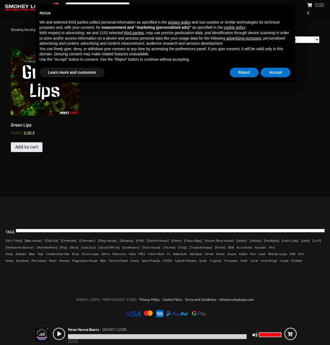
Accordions (244, 247)
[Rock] (74, 247)
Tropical (215, 261)
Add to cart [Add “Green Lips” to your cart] (26, 147)
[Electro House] (158, 241)
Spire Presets (151, 261)
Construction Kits (57, 254)
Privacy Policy (149, 299)
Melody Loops (277, 254)
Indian (243, 254)
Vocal (254, 261)
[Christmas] (69, 241)
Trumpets (230, 261)
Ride (103, 261)
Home (220, 254)
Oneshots (22, 261)
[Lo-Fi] (316, 241)
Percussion (38, 261)
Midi (292, 254)
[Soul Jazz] (88, 247)
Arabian (21, 254)
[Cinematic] (87, 241)
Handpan (196, 254)
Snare (134, 261)
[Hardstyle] (271, 241)
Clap (40, 254)
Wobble (296, 261)
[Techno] (169, 247)
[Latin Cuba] (290, 241)
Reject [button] (244, 72)
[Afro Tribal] (13, 241)
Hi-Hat (209, 254)
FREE (141, 254)
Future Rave (156, 254)
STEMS (167, 261)
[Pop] (63, 247)
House (231, 254)
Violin (244, 261)
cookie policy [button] (234, 27)
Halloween (180, 254)
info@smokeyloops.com (236, 299)
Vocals (284, 261)
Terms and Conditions (200, 299)
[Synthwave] (130, 247)
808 (231, 247)
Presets (64, 261)
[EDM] (140, 241)
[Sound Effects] (109, 247)
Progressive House (84, 261)
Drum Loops (90, 254)
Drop (75, 254)
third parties (134, 33)
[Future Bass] (193, 241)
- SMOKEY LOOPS (97, 329)
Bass (32, 254)
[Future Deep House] (219, 241)
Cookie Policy (172, 299)
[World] (220, 247)
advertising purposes (243, 38)
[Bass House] (33, 241)
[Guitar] (241, 241)
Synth (203, 261)
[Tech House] (151, 247)
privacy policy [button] (179, 22)
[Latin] (305, 241)
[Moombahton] (47, 247)
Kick (253, 254)
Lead (262, 254)
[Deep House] (107, 241)
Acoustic (260, 247)
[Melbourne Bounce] (19, 247)
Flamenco (119, 254)
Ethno (106, 254)
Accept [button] (275, 72)
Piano (53, 261)
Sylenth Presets (185, 261)
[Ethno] (176, 241)
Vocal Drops (268, 261)
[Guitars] (255, 241)
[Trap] (182, 247)
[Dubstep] (126, 241)
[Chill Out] (51, 241)
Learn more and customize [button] (72, 72)
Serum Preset (118, 261)
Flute (132, 254)
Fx (168, 254)
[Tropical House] (200, 247)
